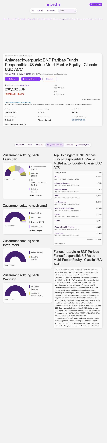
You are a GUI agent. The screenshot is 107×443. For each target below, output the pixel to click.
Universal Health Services (64, 227)
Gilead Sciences (61, 189)
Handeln (49, 79)
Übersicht (20, 145)
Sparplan (69, 145)
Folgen (12, 79)
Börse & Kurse (7, 19)
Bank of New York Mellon (64, 208)
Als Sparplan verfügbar (18, 124)
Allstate (58, 221)
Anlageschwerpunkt (54, 145)
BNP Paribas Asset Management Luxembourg (51, 74)
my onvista (51, 11)
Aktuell (40, 11)
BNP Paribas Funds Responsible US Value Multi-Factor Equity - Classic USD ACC (40, 19)
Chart (30, 145)
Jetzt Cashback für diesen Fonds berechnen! (18, 102)
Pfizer (57, 177)
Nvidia (57, 196)
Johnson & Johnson (62, 183)
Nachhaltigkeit (82, 145)
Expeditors (59, 233)
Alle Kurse (39, 145)
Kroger (57, 214)
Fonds (14, 19)
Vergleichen (28, 79)
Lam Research (60, 202)
